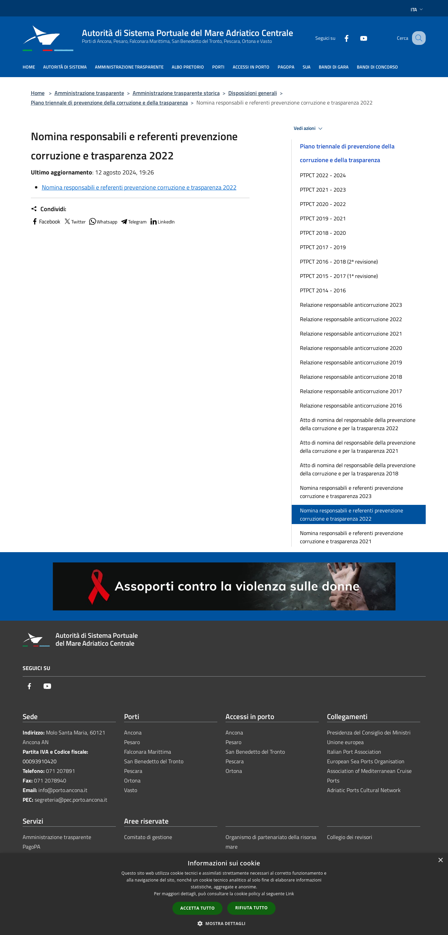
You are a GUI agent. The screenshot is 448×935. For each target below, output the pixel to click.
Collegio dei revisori (349, 837)
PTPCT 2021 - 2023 (323, 189)
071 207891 (60, 771)
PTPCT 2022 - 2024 (323, 175)
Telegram (133, 221)
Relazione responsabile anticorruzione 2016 (351, 405)
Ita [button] (417, 9)
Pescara (133, 771)
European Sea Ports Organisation (365, 761)
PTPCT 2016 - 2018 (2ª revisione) (339, 261)
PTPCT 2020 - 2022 (323, 204)
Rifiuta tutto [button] (251, 908)
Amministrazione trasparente (89, 93)
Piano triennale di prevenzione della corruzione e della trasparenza (109, 102)
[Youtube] (356, 37)
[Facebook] (339, 37)
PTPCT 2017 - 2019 (323, 247)
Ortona (132, 780)
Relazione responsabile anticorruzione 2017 (351, 391)
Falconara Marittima (147, 752)
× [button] (440, 860)
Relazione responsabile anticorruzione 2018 (351, 377)
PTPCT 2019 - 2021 (323, 218)
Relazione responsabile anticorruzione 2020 (351, 348)
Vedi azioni (309, 128)
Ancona (133, 732)
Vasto (130, 790)
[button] (224, 923)
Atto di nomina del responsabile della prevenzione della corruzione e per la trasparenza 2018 (357, 469)
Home (38, 93)
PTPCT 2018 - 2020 (323, 233)
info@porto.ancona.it (62, 790)
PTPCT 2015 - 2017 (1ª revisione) (339, 276)
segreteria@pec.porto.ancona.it (71, 800)
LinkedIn (162, 221)
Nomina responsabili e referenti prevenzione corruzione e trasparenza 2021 (351, 537)
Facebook (45, 221)
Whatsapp (102, 221)
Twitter (74, 221)
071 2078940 (50, 780)
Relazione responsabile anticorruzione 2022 (351, 319)
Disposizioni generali (252, 93)
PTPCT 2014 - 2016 (323, 290)
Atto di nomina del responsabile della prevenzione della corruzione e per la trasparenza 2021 (357, 446)
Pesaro (132, 742)
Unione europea (345, 742)
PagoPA (31, 846)
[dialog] (224, 894)
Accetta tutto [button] (197, 908)
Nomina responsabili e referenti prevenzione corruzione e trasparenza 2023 (351, 492)
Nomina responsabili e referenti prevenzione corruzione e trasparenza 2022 (139, 187)
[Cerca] (417, 38)
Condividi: (48, 209)
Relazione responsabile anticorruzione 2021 (351, 333)
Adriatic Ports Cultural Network (364, 790)
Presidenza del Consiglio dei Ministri (369, 732)
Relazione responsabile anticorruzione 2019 (351, 362)
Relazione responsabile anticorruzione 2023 (351, 305)
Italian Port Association (354, 752)
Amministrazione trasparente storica (176, 93)
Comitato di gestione (148, 837)
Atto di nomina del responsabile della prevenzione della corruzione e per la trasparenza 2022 (357, 424)
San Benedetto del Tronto (153, 761)
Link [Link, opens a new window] (290, 894)
